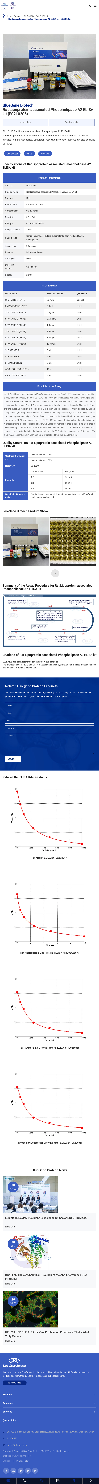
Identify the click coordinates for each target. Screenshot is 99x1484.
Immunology (25, 122)
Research (8, 1403)
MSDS (29, 154)
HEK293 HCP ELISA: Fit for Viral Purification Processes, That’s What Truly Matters (47, 1334)
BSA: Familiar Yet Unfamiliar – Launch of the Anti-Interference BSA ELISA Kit (46, 1277)
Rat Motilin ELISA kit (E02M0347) (49, 858)
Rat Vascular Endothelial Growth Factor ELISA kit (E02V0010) (49, 1143)
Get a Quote (12, 154)
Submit (13, 759)
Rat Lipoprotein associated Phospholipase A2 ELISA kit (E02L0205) (39, 19)
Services (7, 1411)
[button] (55, 573)
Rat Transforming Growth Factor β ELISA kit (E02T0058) (49, 1048)
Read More (10, 1227)
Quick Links (9, 1420)
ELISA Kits (29, 16)
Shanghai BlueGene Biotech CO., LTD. (32, 1451)
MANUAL (45, 154)
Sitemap (6, 1461)
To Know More (14, 1383)
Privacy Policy (22, 1461)
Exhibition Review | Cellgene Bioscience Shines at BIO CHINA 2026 (46, 1217)
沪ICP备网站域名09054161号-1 (17, 1456)
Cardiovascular (72, 122)
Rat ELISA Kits (42, 16)
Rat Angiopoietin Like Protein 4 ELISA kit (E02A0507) (49, 953)
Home (9, 16)
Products (18, 16)
